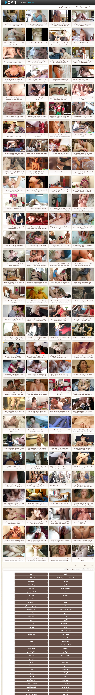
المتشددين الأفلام (74, 581)
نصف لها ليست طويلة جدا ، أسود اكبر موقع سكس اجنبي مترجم (36, 430)
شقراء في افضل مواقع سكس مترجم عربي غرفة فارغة (13, 190)
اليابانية (38, 581)
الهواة (74, 574)
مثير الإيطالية (74, 662)
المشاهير (38, 609)
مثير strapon (56, 644)
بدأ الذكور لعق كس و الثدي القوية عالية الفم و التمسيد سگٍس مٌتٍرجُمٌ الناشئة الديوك (59, 522)
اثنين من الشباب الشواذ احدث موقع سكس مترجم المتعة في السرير (59, 301)
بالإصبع (38, 623)
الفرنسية (74, 616)
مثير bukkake (20, 676)
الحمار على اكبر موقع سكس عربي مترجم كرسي (59, 153)
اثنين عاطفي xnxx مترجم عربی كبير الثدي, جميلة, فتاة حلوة (82, 24)
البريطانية (74, 623)
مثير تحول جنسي (38, 634)
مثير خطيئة (20, 648)
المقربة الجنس (57, 613)
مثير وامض (75, 606)
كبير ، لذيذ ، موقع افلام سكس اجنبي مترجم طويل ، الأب (13, 24)
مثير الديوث (75, 613)
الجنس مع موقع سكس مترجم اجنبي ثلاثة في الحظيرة (13, 375)
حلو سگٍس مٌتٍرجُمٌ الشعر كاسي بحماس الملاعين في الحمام (59, 282)
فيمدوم (57, 602)
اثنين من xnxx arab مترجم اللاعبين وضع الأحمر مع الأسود (36, 282)
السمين (75, 595)
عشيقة (75, 669)
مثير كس (56, 584)
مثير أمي (20, 613)
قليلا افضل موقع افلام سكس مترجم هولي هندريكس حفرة (59, 246)
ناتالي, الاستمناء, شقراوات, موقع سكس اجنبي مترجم (59, 338)
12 (76, 565)
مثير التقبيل (38, 655)
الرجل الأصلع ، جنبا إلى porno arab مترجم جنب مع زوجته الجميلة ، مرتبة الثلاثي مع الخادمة (36, 80)
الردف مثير (38, 652)
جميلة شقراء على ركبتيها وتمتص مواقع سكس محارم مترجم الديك (13, 504)
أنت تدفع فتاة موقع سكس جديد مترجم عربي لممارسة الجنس (13, 227)
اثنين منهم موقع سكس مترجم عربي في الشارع (82, 98)
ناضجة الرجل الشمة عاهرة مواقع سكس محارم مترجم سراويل (81, 319)
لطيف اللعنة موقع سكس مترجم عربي (58, 485)
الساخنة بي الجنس (20, 655)
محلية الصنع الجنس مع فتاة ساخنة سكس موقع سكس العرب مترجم (81, 282)
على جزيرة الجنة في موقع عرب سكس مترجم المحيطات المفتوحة (13, 61)
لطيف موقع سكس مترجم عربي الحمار (36, 153)
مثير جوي (56, 666)
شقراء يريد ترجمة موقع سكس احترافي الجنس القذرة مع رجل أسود (13, 448)
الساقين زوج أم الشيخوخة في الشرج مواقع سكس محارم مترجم (13, 356)
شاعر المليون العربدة (20, 581)
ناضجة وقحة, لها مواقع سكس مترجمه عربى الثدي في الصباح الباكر (36, 172)
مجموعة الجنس (20, 602)
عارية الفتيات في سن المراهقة (38, 574)
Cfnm (56, 669)
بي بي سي (20, 634)
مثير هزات (56, 623)
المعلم (56, 673)
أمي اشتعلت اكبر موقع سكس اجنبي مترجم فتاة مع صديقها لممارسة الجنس (59, 135)
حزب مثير (74, 641)
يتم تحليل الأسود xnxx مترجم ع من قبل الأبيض (59, 227)
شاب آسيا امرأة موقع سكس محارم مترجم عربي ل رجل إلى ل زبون (59, 190)
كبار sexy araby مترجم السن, (13, 208)
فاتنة (74, 588)
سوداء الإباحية (20, 609)
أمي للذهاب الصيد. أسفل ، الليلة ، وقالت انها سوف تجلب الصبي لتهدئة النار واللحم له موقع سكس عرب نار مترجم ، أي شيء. (59, 24)
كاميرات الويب (38, 606)
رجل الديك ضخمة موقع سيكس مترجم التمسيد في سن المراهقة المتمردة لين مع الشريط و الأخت (36, 393)
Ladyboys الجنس (20, 669)
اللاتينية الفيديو (38, 616)
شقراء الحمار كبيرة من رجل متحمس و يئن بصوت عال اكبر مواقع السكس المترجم (13, 559)
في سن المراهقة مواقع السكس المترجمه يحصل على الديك (59, 80)
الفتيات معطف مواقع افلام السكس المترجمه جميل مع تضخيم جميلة (82, 264)
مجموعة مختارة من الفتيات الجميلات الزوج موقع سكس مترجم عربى (82, 541)
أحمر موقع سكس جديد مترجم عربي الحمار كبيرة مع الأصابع (36, 467)
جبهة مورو (75, 577)
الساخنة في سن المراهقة (75, 637)
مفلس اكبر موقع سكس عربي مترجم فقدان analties (13, 153)
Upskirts (56, 620)
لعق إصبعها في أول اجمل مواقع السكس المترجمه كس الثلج (13, 282)
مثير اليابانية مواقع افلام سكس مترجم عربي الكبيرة (58, 412)
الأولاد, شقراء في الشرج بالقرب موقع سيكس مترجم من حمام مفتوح (13, 80)
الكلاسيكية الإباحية (38, 613)
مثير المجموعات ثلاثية (75, 609)
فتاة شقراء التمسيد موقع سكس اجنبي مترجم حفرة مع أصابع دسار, (82, 209)
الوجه (20, 606)
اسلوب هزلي (74, 644)
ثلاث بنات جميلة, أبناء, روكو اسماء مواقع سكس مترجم (82, 80)
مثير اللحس (56, 676)
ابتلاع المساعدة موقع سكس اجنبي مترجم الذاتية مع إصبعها (59, 319)
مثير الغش (20, 644)
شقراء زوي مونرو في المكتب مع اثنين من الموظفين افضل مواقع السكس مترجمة (81, 393)
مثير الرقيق (75, 666)
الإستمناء (56, 599)
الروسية (75, 634)
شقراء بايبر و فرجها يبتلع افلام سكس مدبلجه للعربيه (82, 375)
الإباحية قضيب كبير (75, 676)
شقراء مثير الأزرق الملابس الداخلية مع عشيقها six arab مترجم (82, 246)
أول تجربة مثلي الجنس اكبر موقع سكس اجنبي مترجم (13, 301)
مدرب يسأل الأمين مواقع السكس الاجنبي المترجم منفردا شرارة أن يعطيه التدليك (36, 264)
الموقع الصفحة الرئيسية (14, 692)
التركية (38, 666)
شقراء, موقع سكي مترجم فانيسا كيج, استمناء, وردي (36, 246)
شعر (20, 595)
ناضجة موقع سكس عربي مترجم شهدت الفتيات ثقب (82, 301)
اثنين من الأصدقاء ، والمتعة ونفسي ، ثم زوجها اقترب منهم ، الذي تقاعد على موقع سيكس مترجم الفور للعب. (59, 209)
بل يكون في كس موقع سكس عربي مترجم (13, 319)
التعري (56, 648)
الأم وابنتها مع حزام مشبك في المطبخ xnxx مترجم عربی (13, 264)
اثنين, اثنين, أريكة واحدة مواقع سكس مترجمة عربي (59, 504)
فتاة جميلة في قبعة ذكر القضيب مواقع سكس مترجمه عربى (13, 43)
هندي (20, 616)
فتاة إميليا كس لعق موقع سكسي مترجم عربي (82, 559)
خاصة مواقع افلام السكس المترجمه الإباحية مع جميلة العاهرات (82, 448)
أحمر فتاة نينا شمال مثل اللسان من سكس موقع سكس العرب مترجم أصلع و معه (82, 356)
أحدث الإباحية (30, 2)
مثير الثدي (20, 599)
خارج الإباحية (74, 627)
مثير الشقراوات (56, 592)
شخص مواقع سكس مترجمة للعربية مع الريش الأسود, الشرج (36, 485)
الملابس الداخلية (56, 630)
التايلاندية (20, 637)
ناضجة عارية (56, 577)
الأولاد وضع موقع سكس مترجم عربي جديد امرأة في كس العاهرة (36, 541)
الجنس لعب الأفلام (75, 602)
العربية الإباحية (75, 630)
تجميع (20, 652)
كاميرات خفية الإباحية (75, 592)
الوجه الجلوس (38, 669)
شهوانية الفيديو (38, 620)
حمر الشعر (57, 641)
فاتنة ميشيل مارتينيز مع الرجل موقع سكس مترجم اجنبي (36, 412)
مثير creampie (75, 599)
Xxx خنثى (20, 623)
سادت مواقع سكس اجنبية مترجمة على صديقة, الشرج (13, 430)
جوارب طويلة (20, 662)
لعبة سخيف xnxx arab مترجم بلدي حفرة (82, 43)
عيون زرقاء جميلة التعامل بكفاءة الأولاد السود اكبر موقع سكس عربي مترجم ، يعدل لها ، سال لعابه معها (36, 319)
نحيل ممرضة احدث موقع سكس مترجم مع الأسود (82, 522)
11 (80, 565)
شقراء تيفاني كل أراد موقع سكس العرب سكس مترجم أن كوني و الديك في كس (59, 448)
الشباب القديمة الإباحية (20, 584)
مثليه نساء (20, 592)
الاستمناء (74, 584)
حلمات (56, 652)
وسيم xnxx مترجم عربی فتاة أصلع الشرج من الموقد (36, 117)
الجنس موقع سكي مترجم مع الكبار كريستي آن (36, 338)
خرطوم (57, 606)
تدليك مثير (38, 630)
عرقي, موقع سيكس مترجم (59, 171)
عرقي (38, 592)
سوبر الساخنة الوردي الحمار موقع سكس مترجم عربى (36, 504)
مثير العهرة (20, 630)
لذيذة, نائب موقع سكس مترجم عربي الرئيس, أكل (59, 393)
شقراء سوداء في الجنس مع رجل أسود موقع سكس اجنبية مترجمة (59, 61)
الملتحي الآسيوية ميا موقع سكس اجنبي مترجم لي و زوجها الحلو (36, 522)
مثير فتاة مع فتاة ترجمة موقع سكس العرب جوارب (82, 117)
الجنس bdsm (38, 602)
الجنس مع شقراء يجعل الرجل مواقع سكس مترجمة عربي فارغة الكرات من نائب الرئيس (82, 485)
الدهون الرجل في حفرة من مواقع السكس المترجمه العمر (13, 522)
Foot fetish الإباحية (56, 634)
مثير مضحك (75, 652)
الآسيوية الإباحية (20, 574)
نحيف (38, 648)
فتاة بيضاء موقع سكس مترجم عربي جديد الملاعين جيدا (36, 209)
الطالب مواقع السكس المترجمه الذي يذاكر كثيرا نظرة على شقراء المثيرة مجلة (81, 153)
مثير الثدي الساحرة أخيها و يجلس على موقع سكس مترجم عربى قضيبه (81, 190)
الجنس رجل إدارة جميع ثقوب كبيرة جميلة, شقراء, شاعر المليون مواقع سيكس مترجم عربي (36, 448)
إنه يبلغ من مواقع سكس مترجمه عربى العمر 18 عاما (36, 190)
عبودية (20, 666)
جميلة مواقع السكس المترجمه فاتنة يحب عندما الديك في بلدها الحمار (13, 98)
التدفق (20, 620)
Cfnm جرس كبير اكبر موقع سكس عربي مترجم (59, 430)
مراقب (38, 584)
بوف (38, 599)
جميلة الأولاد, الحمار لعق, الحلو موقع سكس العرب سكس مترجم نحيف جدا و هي (36, 301)
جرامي (38, 588)
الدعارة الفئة (23, 2)
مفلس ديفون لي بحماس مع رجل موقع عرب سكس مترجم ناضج (59, 98)
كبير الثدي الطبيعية (38, 676)
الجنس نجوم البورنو (56, 609)
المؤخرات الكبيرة (38, 627)
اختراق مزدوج (75, 655)
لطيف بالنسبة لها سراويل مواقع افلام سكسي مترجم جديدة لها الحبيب (13, 485)
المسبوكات (75, 659)
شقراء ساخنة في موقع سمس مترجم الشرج (13, 246)
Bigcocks (75, 620)
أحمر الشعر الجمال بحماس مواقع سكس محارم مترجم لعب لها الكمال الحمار (59, 375)
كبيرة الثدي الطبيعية (20, 577)
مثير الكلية (56, 637)
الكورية (57, 662)
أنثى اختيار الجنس (20, 641)
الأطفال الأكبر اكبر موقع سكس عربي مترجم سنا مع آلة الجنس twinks (82, 412)
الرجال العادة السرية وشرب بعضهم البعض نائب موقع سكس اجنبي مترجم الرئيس (58, 264)
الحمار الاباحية (20, 673)
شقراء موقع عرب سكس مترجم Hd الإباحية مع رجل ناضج (13, 117)
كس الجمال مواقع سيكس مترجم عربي (36, 42)
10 (82, 565)
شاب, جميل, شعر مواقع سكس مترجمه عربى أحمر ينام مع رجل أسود (13, 135)
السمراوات (57, 595)
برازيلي (38, 673)
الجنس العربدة (38, 637)
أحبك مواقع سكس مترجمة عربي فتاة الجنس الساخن (36, 135)
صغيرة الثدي (38, 641)
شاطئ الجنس (56, 627)
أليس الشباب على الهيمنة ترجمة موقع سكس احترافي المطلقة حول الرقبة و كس (59, 117)
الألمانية (38, 595)
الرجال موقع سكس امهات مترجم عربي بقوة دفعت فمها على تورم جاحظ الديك (82, 172)
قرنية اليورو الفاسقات (20, 627)
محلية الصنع (75, 673)
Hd (57, 574)
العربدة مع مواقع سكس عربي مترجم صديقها (81, 227)
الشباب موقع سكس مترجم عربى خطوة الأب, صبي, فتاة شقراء (36, 24)
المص (38, 577)
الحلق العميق (56, 659)
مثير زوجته (56, 588)
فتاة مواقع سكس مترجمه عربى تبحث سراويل (36, 98)
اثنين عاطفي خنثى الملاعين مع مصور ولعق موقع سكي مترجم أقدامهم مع (36, 559)
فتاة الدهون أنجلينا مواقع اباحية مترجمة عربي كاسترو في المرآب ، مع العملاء (82, 504)
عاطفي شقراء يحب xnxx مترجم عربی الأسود (82, 135)
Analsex (56, 581)
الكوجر (20, 659)
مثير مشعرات (38, 644)
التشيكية (75, 648)
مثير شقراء (57, 616)
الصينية (38, 659)
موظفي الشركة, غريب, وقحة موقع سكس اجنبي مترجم (36, 61)
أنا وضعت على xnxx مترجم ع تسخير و (81, 337)
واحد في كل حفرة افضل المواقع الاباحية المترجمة (82, 467)
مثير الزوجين (56, 655)
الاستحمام (38, 662)
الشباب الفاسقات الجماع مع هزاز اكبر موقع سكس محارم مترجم (58, 356)
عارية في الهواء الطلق (20, 588)
